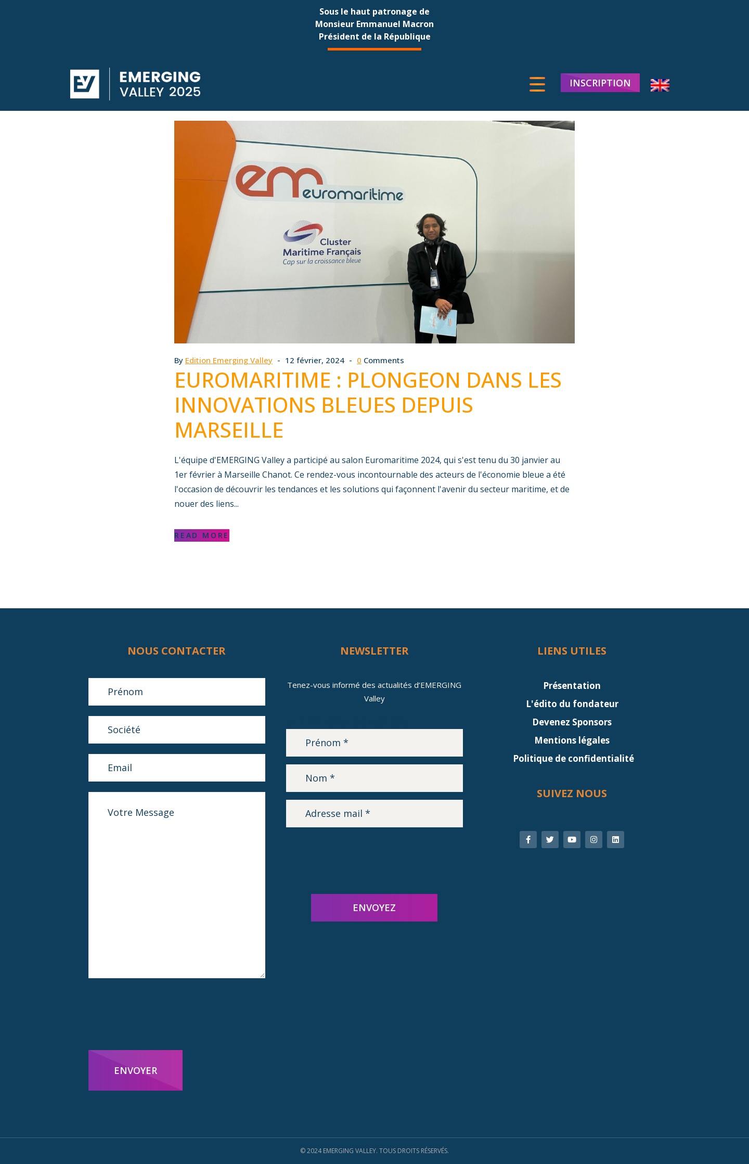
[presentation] (167, 1014)
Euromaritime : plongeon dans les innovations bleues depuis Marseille (368, 404)
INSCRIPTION (600, 83)
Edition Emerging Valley (229, 360)
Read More (201, 535)
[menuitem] (660, 86)
